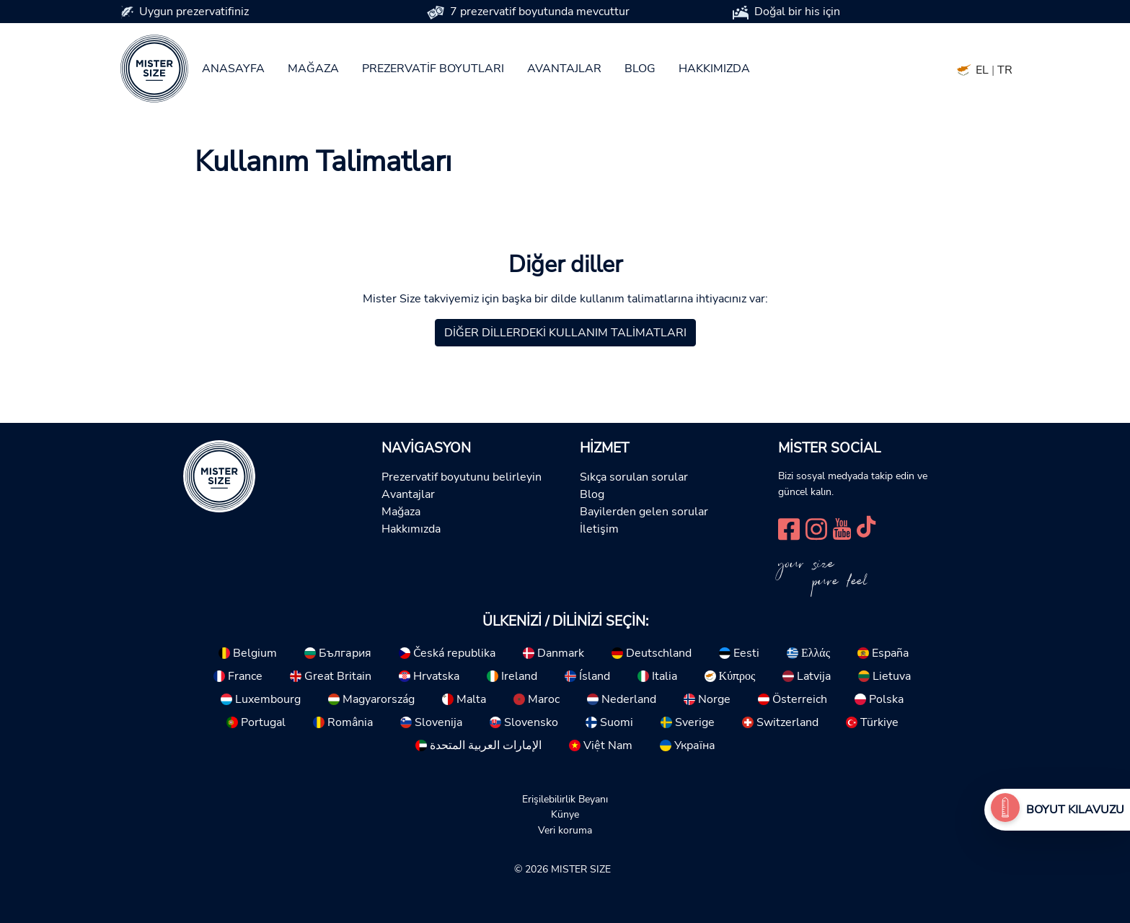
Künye (565, 814)
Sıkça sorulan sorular (634, 477)
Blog (640, 68)
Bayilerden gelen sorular (644, 512)
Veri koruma (565, 830)
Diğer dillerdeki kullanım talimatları (565, 333)
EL (982, 70)
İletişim (599, 529)
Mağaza (313, 68)
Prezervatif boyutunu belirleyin (461, 477)
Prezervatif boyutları (433, 68)
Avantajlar (564, 68)
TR (1004, 70)
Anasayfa (233, 68)
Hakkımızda (714, 68)
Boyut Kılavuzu (1075, 810)
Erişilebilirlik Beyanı (565, 799)
